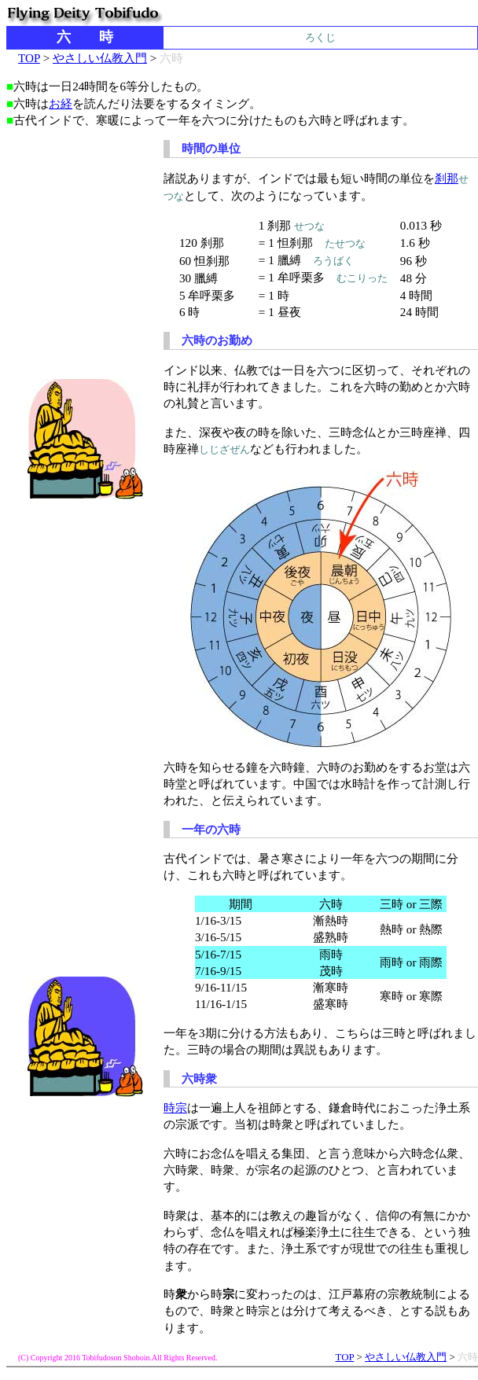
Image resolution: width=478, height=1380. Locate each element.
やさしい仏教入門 (100, 57)
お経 (60, 103)
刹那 (446, 178)
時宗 (175, 1107)
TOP (29, 57)
